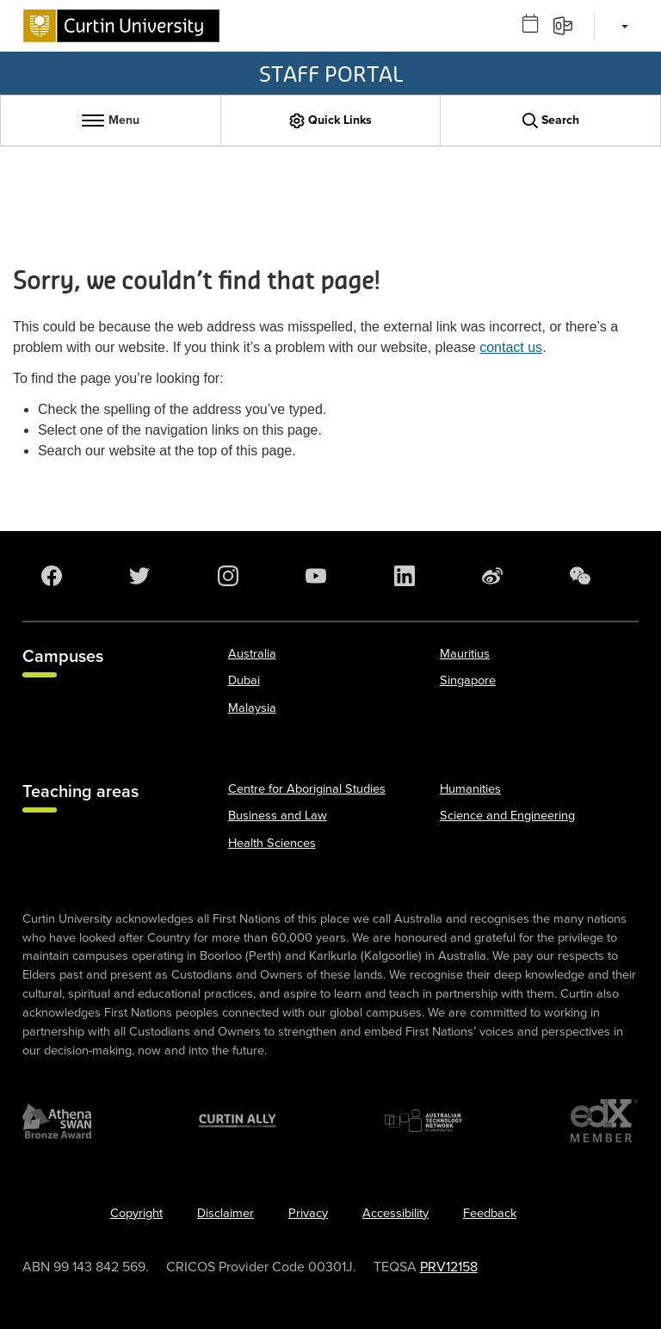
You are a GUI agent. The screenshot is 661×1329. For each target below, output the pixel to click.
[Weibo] (496, 576)
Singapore (468, 680)
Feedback (489, 1213)
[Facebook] (55, 576)
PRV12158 (449, 1267)
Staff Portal (331, 73)
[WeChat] (583, 576)
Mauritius (465, 653)
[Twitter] (143, 576)
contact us (510, 347)
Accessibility (395, 1213)
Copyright (136, 1213)
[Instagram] (231, 576)
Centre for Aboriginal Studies (307, 789)
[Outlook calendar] (536, 25)
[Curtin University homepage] (121, 26)
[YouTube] (319, 576)
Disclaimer (225, 1213)
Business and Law (277, 815)
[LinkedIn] (408, 576)
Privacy (308, 1213)
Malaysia (252, 708)
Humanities (470, 789)
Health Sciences (272, 843)
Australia (252, 653)
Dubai (244, 680)
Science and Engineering (507, 815)
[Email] (568, 25)
